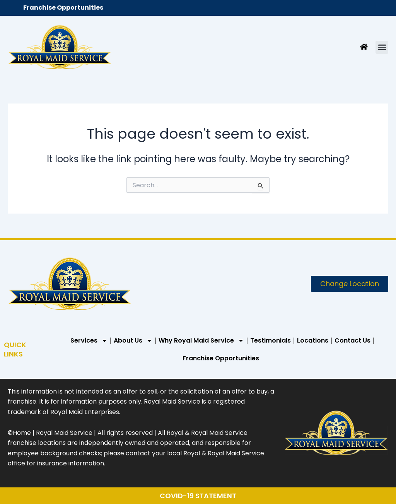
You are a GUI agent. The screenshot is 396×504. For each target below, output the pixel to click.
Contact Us (352, 340)
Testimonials (270, 340)
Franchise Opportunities (63, 7)
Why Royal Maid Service (201, 341)
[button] (382, 47)
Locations (312, 340)
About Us (133, 341)
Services (89, 341)
